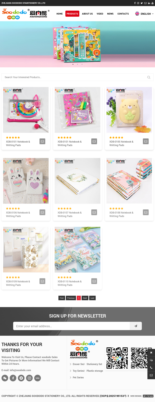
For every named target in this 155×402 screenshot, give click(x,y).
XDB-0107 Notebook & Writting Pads (70, 223)
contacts (123, 13)
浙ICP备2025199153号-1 (114, 396)
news (110, 13)
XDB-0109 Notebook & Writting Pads (18, 291)
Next (85, 306)
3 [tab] (82, 64)
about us (87, 13)
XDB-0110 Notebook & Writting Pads (70, 291)
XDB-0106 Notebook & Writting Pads (18, 223)
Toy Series (77, 370)
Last (92, 306)
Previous (70, 306)
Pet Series (77, 377)
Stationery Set (93, 364)
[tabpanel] (77, 44)
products (72, 13)
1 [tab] (72, 64)
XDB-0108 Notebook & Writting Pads (121, 223)
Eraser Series (77, 364)
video (100, 13)
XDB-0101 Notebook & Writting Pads (18, 144)
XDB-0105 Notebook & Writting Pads (121, 144)
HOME (59, 13)
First (62, 306)
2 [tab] (77, 64)
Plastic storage (93, 370)
